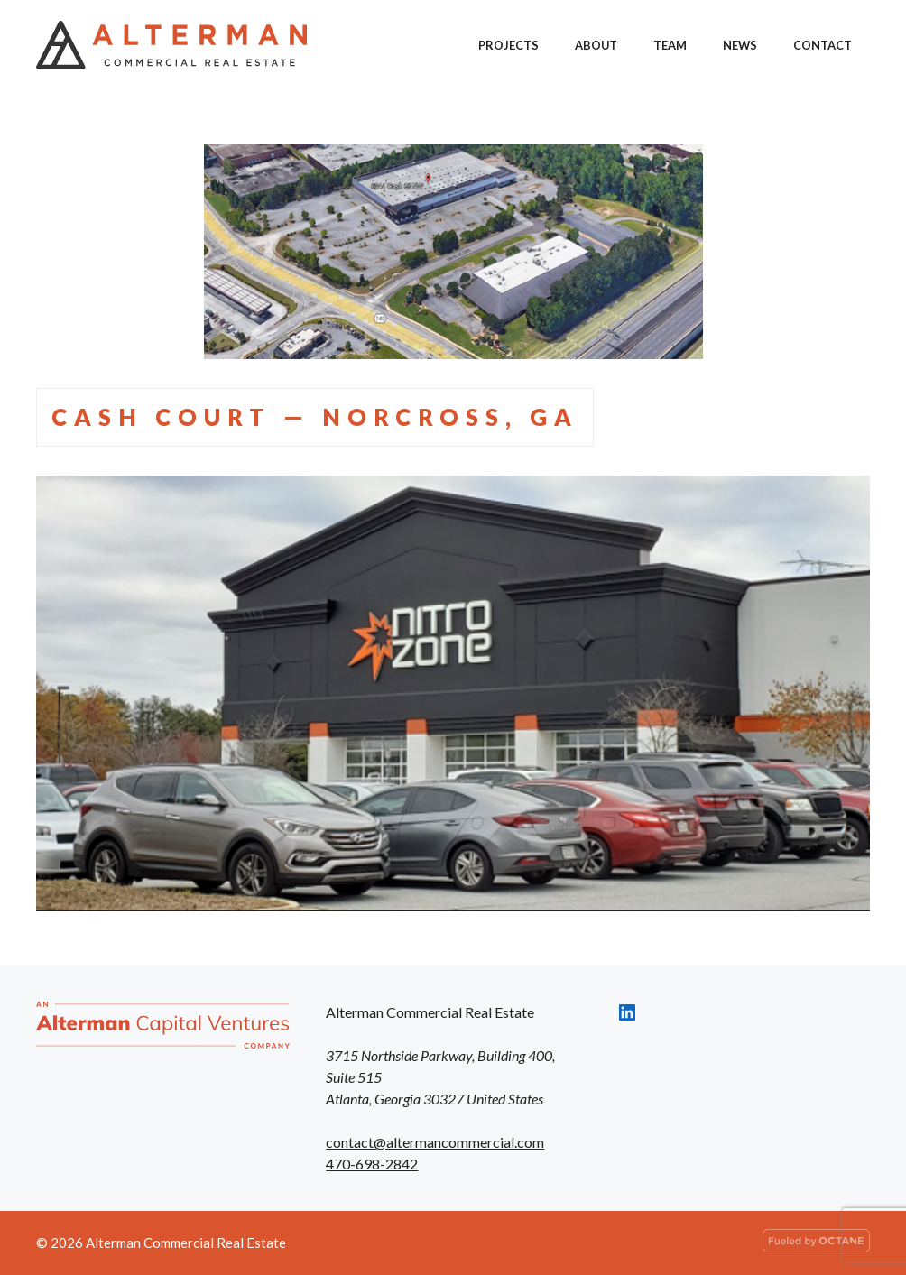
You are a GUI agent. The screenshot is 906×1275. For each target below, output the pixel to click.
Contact (822, 45)
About (596, 45)
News (740, 45)
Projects (508, 45)
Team (670, 45)
